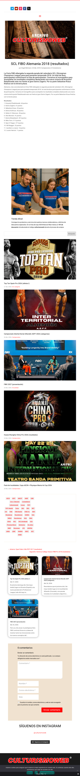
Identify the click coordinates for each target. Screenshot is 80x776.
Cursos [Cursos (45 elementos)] (23, 505)
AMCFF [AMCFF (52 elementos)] (20, 498)
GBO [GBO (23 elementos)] (22, 508)
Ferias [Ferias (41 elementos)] (17, 508)
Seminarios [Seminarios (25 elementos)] (22, 525)
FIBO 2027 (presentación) (13, 384)
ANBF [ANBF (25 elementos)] (26, 498)
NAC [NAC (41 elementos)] (33, 515)
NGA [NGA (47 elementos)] (25, 518)
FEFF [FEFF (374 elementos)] (28, 505)
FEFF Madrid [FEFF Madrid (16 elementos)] (9, 508)
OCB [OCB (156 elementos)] (31, 521)
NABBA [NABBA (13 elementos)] (27, 515)
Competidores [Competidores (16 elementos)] (26, 502)
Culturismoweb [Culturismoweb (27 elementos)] (14, 505)
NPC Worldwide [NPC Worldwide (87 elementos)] (23, 521)
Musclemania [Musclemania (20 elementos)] (18, 515)
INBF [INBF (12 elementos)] (33, 512)
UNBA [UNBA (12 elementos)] (8, 531)
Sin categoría (16, 287)
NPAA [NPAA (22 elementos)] (9, 521)
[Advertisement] (36, 150)
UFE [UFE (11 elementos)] (23, 528)
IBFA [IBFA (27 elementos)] (28, 508)
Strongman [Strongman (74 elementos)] (17, 528)
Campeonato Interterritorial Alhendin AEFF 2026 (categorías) (27, 334)
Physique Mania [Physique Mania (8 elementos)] (11, 525)
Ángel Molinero (26, 68)
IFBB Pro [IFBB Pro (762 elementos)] (27, 512)
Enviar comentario (52, 709)
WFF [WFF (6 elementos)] (32, 531)
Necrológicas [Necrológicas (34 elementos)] (17, 518)
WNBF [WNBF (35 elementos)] (20, 535)
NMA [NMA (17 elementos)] (30, 518)
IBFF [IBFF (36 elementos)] (33, 508)
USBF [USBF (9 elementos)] (13, 531)
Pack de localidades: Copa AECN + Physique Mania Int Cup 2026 (28, 485)
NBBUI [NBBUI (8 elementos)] (9, 518)
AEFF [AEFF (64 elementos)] (13, 498)
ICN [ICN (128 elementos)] (6, 512)
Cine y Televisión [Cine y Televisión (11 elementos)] (14, 502)
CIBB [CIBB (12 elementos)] (32, 498)
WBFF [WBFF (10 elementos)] (27, 531)
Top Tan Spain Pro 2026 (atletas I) (16, 283)
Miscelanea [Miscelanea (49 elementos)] (9, 515)
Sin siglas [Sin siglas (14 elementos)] (30, 525)
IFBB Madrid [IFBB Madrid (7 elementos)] (18, 512)
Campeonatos (46, 68)
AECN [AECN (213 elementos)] (8, 498)
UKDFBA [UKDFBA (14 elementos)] (29, 528)
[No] (77, 770)
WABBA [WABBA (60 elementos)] (20, 531)
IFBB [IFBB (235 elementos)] (11, 512)
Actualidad (15, 388)
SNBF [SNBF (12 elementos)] (9, 528)
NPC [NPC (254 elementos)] (14, 521)
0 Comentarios (56, 68)
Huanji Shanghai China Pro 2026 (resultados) (21, 435)
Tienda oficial (17, 219)
